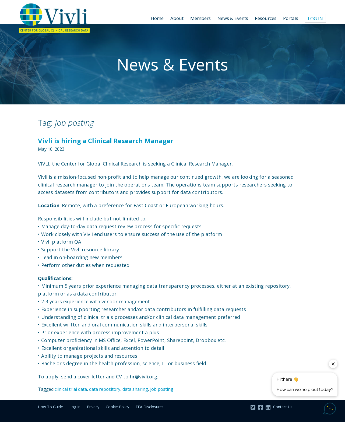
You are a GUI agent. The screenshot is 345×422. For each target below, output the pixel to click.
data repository (104, 389)
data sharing (135, 389)
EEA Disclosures (150, 406)
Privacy (93, 406)
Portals (290, 18)
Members (200, 18)
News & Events (232, 18)
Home (157, 18)
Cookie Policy (117, 406)
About (177, 18)
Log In (315, 18)
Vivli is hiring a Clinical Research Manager (105, 140)
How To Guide (50, 406)
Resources (265, 18)
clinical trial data (71, 389)
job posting (161, 389)
